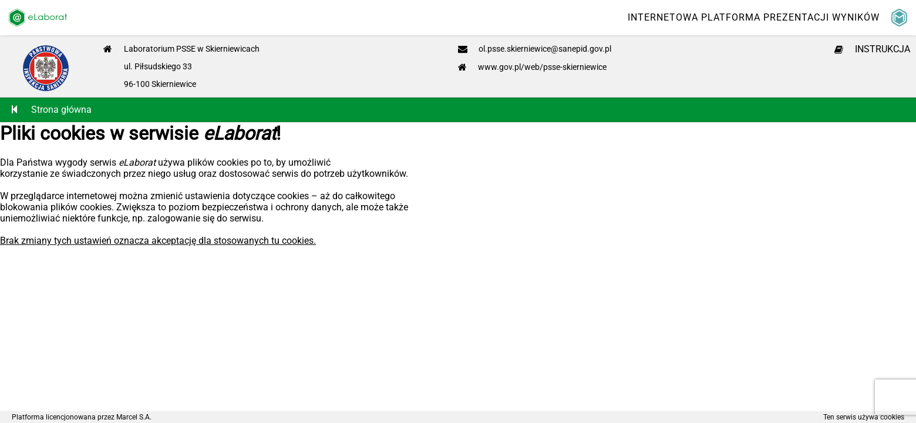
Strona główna (52, 109)
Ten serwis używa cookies (863, 417)
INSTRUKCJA (872, 49)
